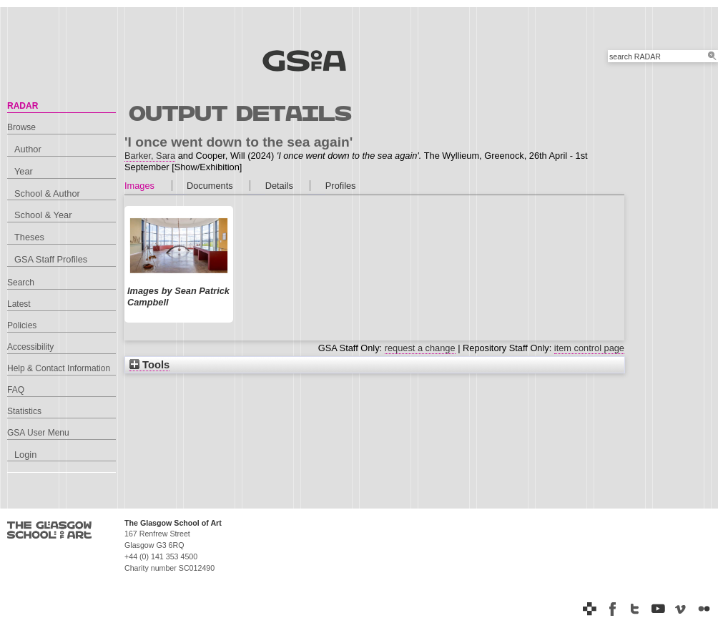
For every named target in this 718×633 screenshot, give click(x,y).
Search (20, 283)
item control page (589, 348)
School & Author (47, 193)
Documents (210, 185)
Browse (21, 127)
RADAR (22, 106)
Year (23, 171)
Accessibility (30, 347)
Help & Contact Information (58, 368)
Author (27, 149)
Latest (19, 304)
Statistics (24, 411)
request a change (420, 348)
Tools (149, 365)
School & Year (43, 215)
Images (139, 185)
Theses (29, 237)
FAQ (15, 390)
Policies (21, 325)
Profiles (340, 185)
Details (279, 185)
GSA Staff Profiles (50, 259)
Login (25, 454)
